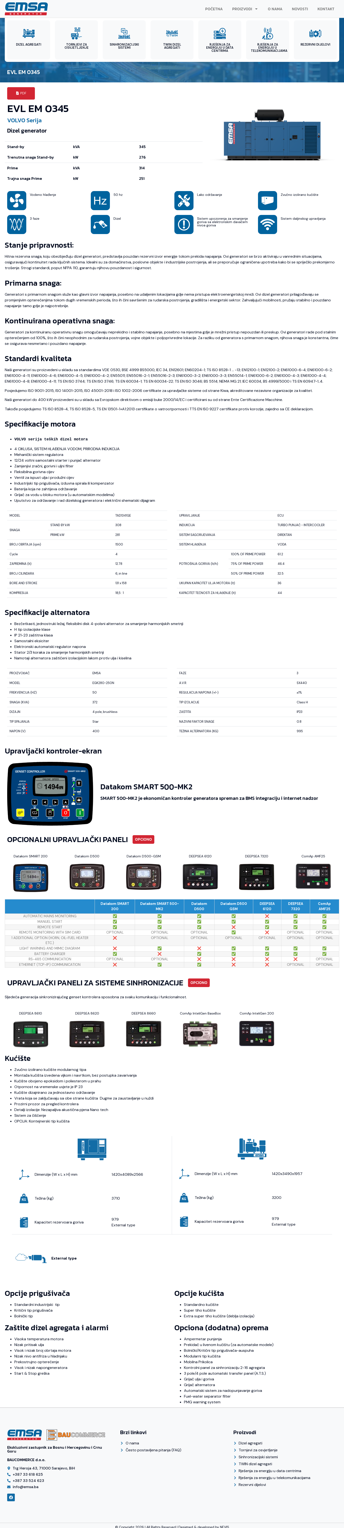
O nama (275, 9)
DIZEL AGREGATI (28, 45)
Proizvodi (245, 9)
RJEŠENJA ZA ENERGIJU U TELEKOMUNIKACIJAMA (269, 48)
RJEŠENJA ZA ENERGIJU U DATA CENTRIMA (219, 48)
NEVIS (224, 1524)
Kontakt (325, 9)
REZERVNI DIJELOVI (315, 45)
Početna (214, 9)
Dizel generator (27, 127)
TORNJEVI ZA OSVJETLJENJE (76, 46)
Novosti (300, 9)
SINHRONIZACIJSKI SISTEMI (124, 46)
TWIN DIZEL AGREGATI (172, 46)
